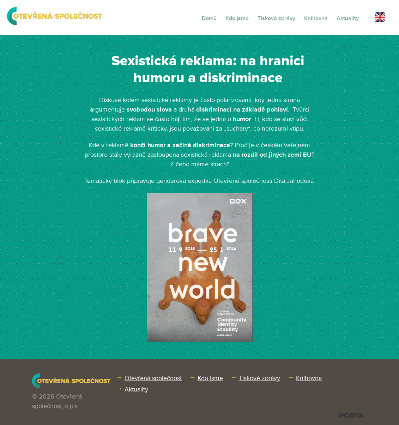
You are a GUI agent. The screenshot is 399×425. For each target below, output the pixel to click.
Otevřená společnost (153, 378)
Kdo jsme (237, 18)
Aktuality (348, 18)
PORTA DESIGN (351, 415)
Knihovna (316, 18)
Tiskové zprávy (276, 18)
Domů (209, 18)
